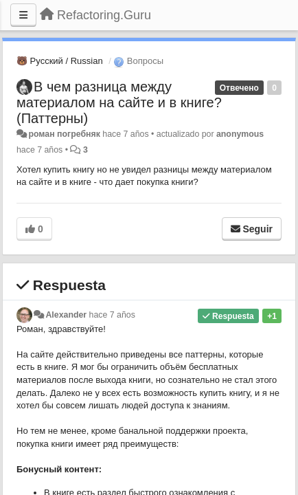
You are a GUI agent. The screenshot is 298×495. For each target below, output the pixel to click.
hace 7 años (112, 315)
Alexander (66, 315)
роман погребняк (64, 134)
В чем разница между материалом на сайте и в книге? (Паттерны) (119, 102)
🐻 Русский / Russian (59, 61)
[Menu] (23, 15)
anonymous (240, 134)
